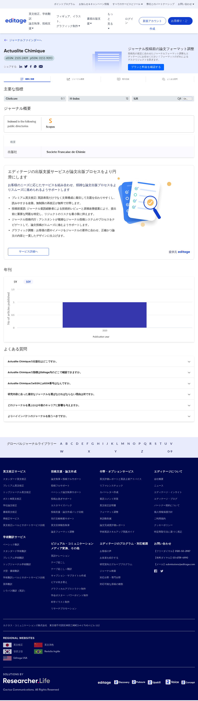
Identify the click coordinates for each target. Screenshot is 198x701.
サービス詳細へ (28, 251)
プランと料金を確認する (146, 67)
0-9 (186, 451)
